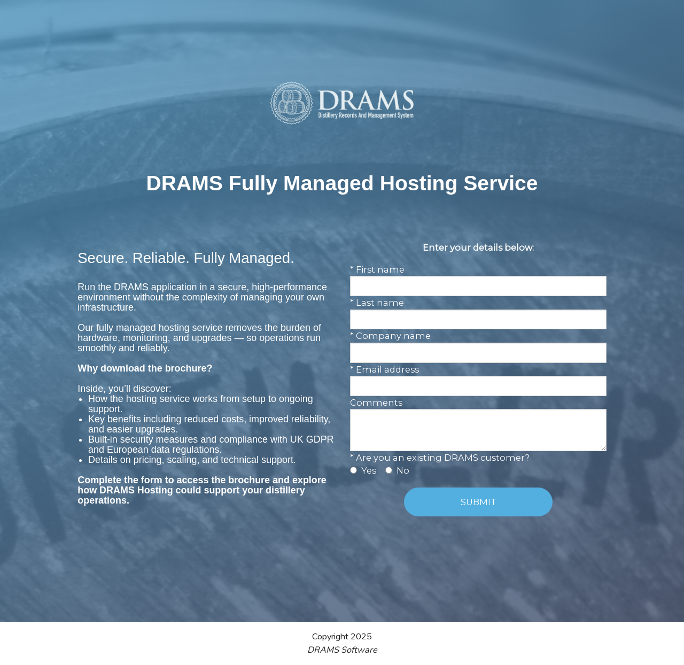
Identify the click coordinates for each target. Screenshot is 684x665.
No (403, 470)
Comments (376, 402)
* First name (377, 269)
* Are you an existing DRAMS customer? (440, 457)
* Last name (377, 302)
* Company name (390, 335)
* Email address (384, 369)
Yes (368, 470)
